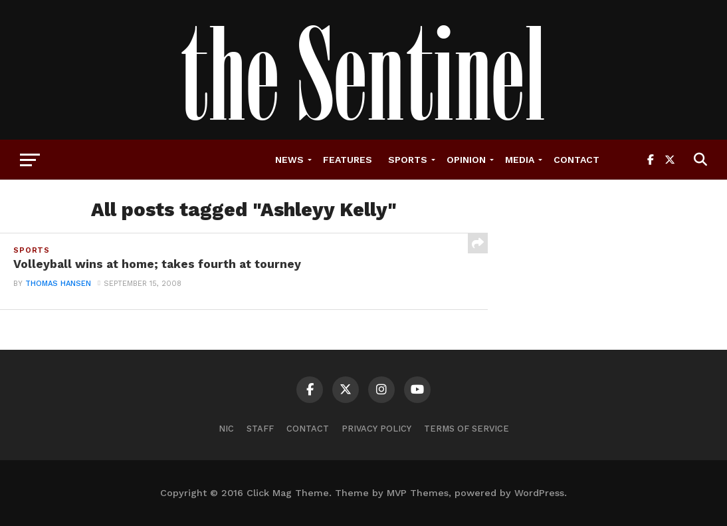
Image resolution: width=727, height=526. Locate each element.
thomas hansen (58, 283)
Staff (260, 429)
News (289, 159)
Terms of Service (466, 429)
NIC (226, 429)
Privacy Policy (376, 429)
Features (347, 159)
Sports (407, 159)
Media (519, 159)
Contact (576, 159)
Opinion (466, 159)
